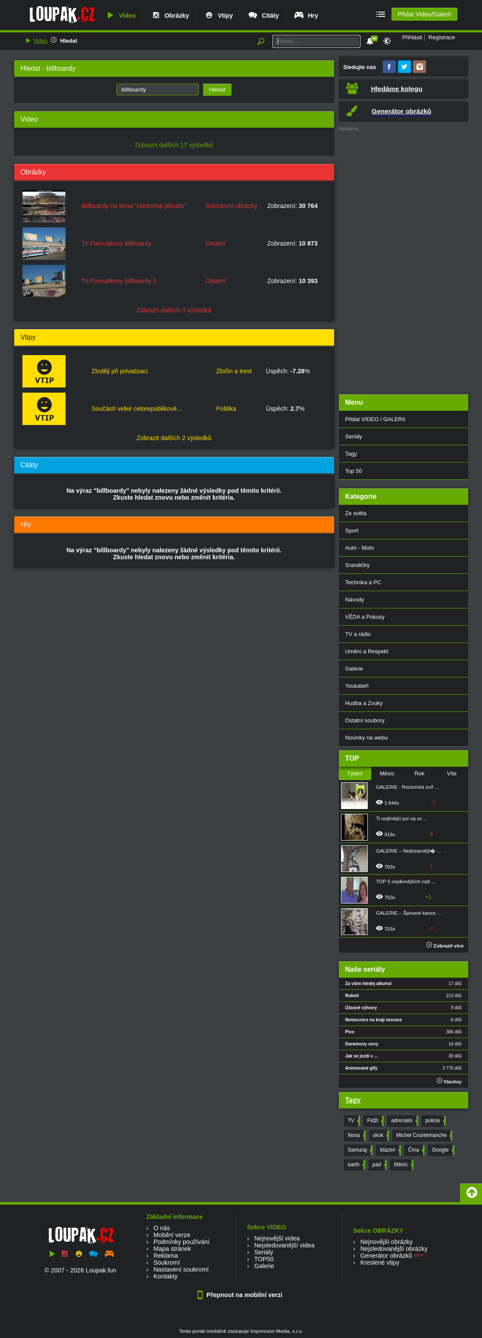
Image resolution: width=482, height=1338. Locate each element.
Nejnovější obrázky (386, 1241)
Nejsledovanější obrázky (394, 1248)
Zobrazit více (445, 945)
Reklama (165, 1255)
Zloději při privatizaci (119, 371)
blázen (389, 1150)
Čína (415, 1150)
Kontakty (165, 1276)
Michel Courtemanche (423, 1135)
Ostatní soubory (365, 720)
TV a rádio (358, 634)
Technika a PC (363, 582)
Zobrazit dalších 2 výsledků (174, 437)
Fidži (374, 1121)
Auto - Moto (359, 548)
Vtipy (218, 15)
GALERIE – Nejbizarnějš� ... (408, 850)
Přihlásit (412, 37)
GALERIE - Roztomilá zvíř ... (407, 787)
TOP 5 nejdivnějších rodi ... (405, 881)
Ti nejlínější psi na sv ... (401, 818)
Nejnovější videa (277, 1238)
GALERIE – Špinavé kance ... (408, 913)
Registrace (442, 37)
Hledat (68, 41)
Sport (352, 530)
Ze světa (356, 513)
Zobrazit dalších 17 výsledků (174, 145)
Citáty (263, 15)
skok (380, 1135)
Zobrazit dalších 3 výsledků (174, 310)
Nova (356, 1135)
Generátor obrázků (386, 1255)
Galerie (354, 668)
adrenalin (403, 1121)
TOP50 (263, 1259)
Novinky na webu (366, 737)
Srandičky (357, 565)
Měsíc (387, 773)
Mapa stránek (172, 1248)
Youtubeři (357, 686)
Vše (452, 773)
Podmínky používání (181, 1241)
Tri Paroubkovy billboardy (116, 243)
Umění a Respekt (366, 651)
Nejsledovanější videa (284, 1245)
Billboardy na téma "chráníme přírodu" (133, 205)
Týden (355, 773)
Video (120, 15)
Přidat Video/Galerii (424, 14)
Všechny (449, 1081)
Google (442, 1150)
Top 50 (353, 471)
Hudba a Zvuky (364, 703)
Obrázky (169, 15)
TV (353, 1121)
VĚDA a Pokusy (365, 617)
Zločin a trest (233, 371)
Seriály (354, 436)
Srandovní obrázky (231, 205)
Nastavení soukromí (181, 1269)
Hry (306, 15)
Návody (354, 599)
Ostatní (215, 243)
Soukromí (166, 1262)
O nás (161, 1228)
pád (378, 1165)
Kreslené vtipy (379, 1262)
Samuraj (359, 1150)
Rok (419, 773)
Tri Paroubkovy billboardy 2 (118, 280)
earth (355, 1165)
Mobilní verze (172, 1234)
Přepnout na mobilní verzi (241, 1294)
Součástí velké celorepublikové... (136, 408)
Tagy (351, 453)
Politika (226, 408)
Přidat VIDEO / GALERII (375, 419)
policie (435, 1121)
